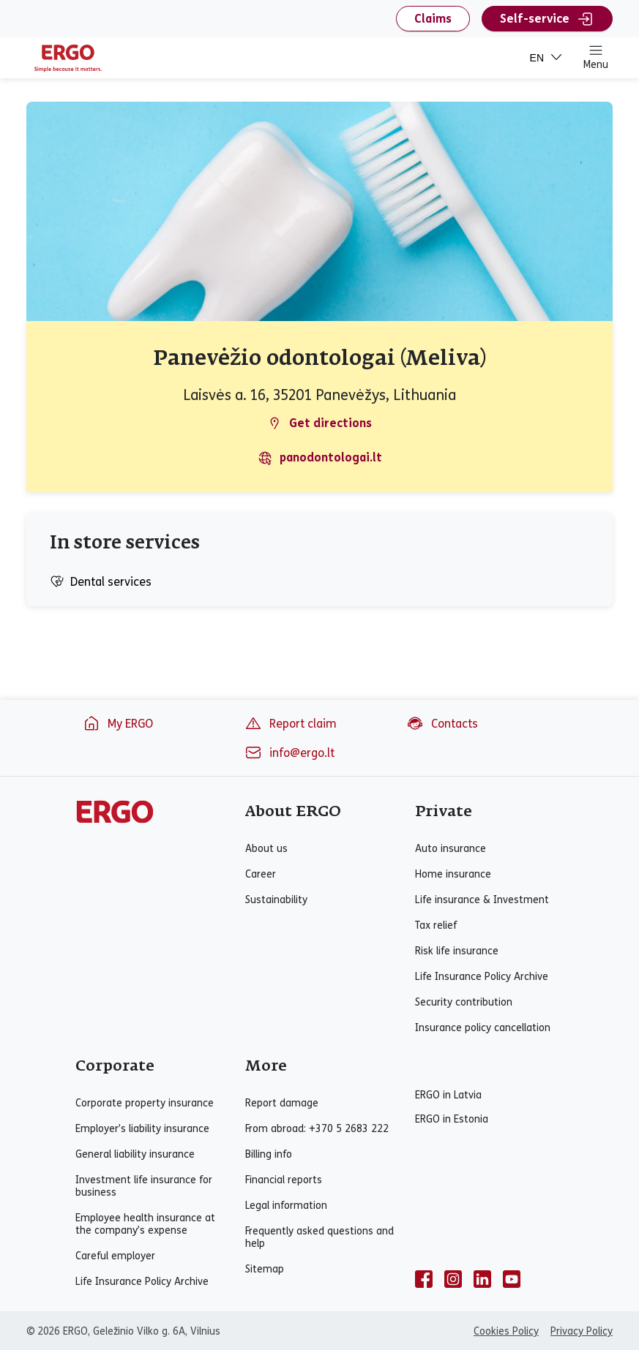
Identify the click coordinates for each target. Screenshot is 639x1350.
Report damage (281, 1103)
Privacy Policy (581, 1331)
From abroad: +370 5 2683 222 (317, 1129)
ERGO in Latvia (448, 1095)
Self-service (547, 19)
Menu (595, 57)
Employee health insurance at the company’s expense (145, 1224)
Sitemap (264, 1269)
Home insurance (453, 874)
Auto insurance (450, 848)
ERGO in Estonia (451, 1119)
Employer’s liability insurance (142, 1129)
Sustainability (276, 900)
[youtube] (511, 1279)
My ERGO (118, 723)
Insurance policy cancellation (482, 1028)
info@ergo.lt (289, 752)
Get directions (319, 423)
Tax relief (436, 925)
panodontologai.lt (320, 457)
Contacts (442, 723)
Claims (433, 19)
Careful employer (115, 1256)
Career (260, 874)
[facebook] (424, 1279)
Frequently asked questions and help (319, 1237)
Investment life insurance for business (143, 1186)
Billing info (268, 1154)
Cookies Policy (506, 1331)
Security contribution (463, 1002)
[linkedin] (482, 1279)
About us (266, 848)
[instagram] (453, 1279)
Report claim (290, 723)
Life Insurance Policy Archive (481, 976)
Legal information (286, 1205)
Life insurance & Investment (482, 900)
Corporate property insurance (144, 1103)
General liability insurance (135, 1154)
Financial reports (283, 1180)
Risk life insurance (456, 951)
